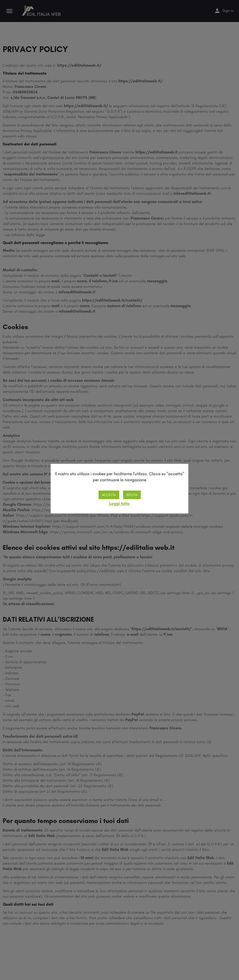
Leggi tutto (119, 503)
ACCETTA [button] (109, 495)
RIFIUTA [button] (131, 495)
